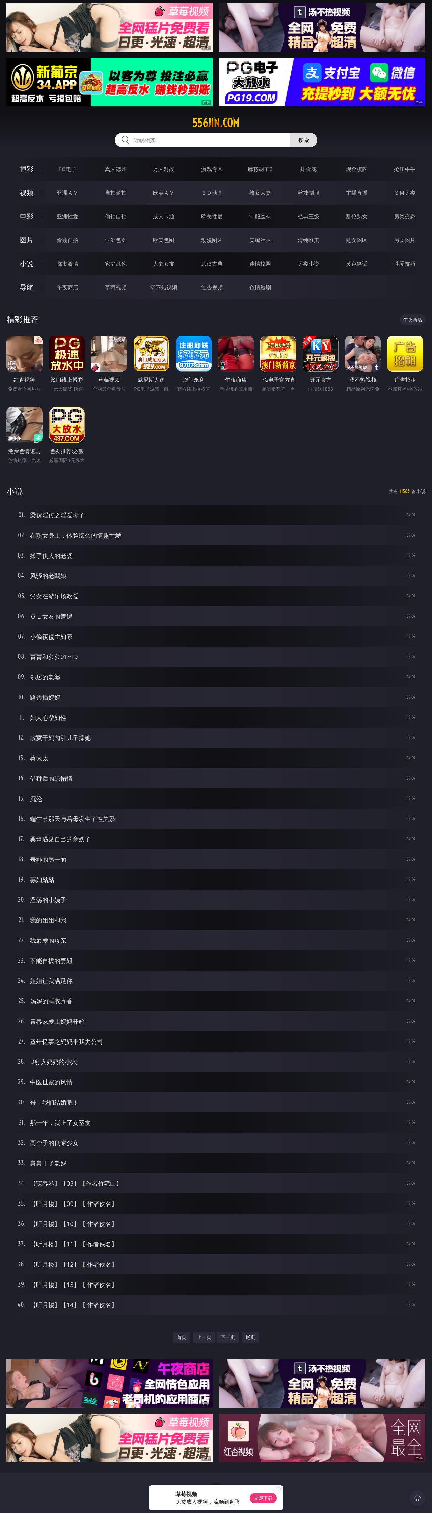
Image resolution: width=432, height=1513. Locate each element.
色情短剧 (260, 287)
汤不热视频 (163, 287)
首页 (181, 1337)
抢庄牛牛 (404, 169)
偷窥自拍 (67, 240)
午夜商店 (67, 287)
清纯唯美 (308, 240)
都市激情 (67, 263)
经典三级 (308, 216)
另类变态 (404, 216)
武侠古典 (212, 263)
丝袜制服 (308, 192)
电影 (26, 216)
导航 (26, 287)
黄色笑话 (357, 263)
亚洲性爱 (67, 216)
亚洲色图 (116, 240)
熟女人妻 (260, 192)
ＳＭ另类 (404, 192)
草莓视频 (116, 287)
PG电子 (67, 169)
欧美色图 (163, 240)
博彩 (26, 168)
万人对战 (163, 169)
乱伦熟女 (357, 216)
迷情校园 (260, 263)
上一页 (204, 1337)
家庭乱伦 (116, 263)
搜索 (303, 140)
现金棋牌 (357, 169)
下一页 (228, 1337)
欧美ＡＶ (163, 192)
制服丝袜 (260, 216)
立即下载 (263, 1498)
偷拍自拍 (116, 216)
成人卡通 (163, 216)
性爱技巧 (404, 263)
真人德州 (116, 169)
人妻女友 (163, 263)
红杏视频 (212, 287)
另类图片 (404, 240)
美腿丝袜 (260, 240)
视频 (26, 192)
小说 (26, 263)
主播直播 (357, 192)
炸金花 (308, 169)
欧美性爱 (212, 216)
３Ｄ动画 (212, 192)
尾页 (250, 1337)
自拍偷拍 (116, 192)
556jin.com (215, 123)
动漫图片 (212, 240)
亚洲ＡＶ (67, 192)
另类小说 (308, 263)
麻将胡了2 (260, 169)
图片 (26, 239)
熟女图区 (357, 240)
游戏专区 (212, 169)
